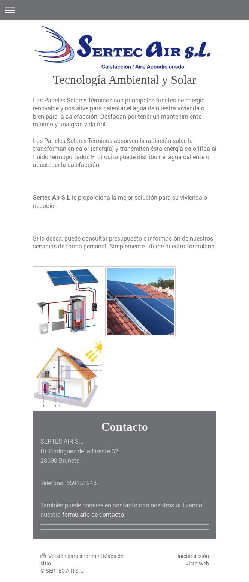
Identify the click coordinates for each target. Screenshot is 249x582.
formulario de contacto (93, 514)
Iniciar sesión (193, 555)
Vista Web (197, 563)
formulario (201, 246)
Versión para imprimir (70, 555)
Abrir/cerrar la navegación (124, 10)
